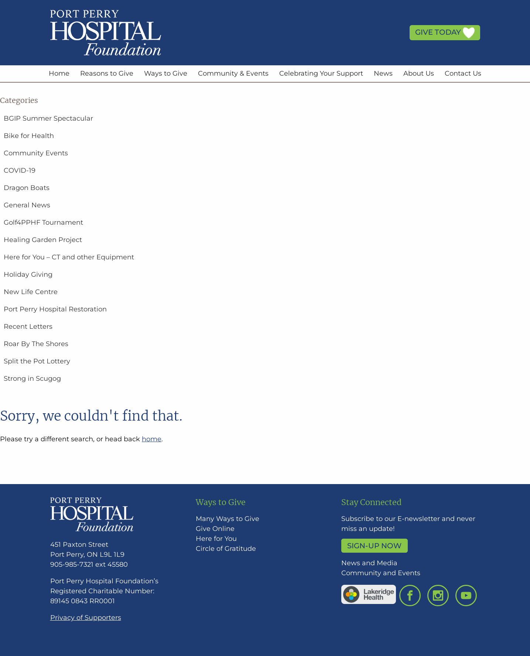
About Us (418, 73)
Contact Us (463, 73)
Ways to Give (165, 73)
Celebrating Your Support (321, 73)
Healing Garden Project (43, 240)
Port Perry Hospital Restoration (55, 309)
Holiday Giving (28, 274)
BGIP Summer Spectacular (48, 118)
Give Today (445, 32)
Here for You (216, 539)
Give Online (215, 529)
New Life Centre (31, 292)
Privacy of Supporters (85, 618)
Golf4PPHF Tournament (43, 222)
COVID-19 (19, 170)
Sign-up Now (374, 545)
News (383, 73)
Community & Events (233, 73)
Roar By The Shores (36, 344)
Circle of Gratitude (226, 549)
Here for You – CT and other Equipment (69, 257)
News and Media (369, 563)
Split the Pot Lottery (37, 361)
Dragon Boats (26, 188)
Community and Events (380, 573)
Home (59, 73)
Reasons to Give (106, 73)
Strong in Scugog (32, 378)
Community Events (36, 153)
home (151, 439)
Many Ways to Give (227, 519)
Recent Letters (28, 326)
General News (27, 205)
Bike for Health (29, 136)
